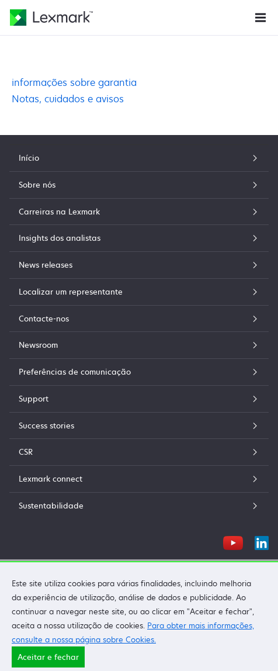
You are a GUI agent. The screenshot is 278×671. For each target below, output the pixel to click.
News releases (139, 265)
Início (139, 158)
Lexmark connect (139, 478)
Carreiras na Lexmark (139, 211)
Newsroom (139, 345)
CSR (139, 452)
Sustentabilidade (139, 505)
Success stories (139, 425)
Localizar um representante (139, 291)
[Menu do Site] (260, 17)
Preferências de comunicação (139, 371)
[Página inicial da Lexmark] (51, 17)
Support (139, 398)
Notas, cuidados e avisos (68, 98)
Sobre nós (139, 184)
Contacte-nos (139, 318)
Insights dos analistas (139, 238)
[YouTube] (233, 541)
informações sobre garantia (74, 82)
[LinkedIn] (262, 541)
